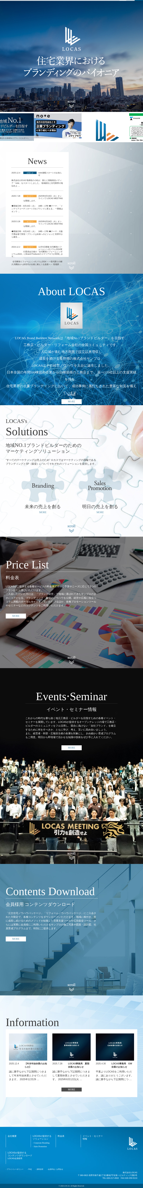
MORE (15, 616)
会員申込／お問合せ (55, 1169)
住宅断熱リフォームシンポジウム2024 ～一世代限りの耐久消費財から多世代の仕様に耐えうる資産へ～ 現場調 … (36, 262)
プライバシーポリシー (15, 1169)
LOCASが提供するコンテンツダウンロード (20, 1155)
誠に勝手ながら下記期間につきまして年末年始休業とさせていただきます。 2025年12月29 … (28, 1075)
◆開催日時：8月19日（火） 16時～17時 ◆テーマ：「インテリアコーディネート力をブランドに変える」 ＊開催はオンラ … (37, 209)
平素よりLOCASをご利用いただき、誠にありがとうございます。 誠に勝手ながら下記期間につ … (115, 1075)
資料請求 (40, 1169)
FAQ (30, 1169)
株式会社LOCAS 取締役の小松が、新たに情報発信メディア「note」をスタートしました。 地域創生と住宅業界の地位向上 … (37, 183)
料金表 (61, 1136)
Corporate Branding (41, 1143)
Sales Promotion (40, 1146)
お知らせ (30, 173)
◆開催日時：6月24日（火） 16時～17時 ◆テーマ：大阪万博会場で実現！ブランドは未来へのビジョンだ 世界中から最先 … (37, 234)
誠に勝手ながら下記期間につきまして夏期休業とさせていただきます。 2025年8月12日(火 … (71, 1075)
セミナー (30, 196)
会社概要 (12, 1136)
